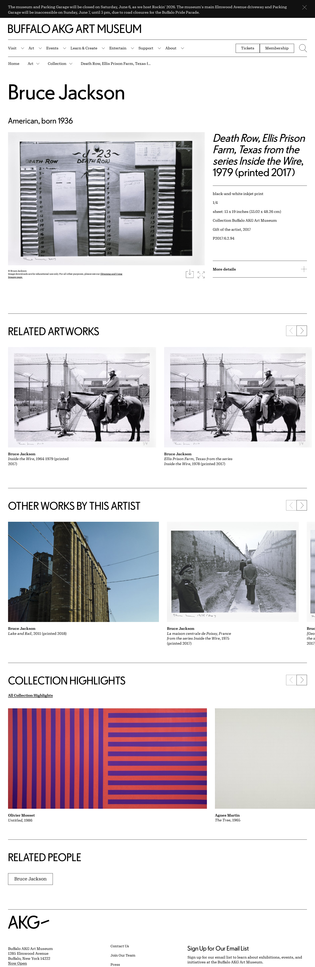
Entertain (117, 48)
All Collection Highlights (30, 695)
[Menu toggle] (302, 48)
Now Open (17, 963)
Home (13, 63)
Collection (57, 63)
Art (31, 48)
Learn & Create (84, 48)
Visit (12, 48)
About (170, 48)
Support (145, 48)
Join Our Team (122, 955)
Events (52, 48)
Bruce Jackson (66, 91)
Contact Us (119, 946)
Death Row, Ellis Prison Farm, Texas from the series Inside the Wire (116, 63)
